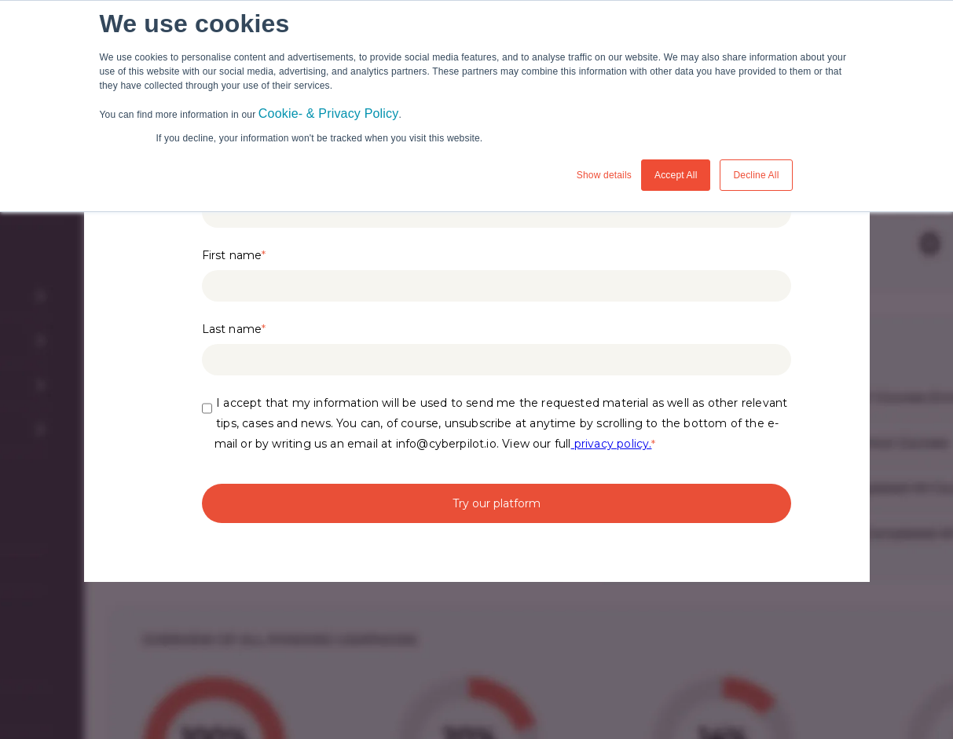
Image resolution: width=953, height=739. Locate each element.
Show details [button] (604, 175)
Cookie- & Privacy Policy (328, 113)
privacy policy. (611, 444)
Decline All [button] (756, 175)
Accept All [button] (676, 175)
